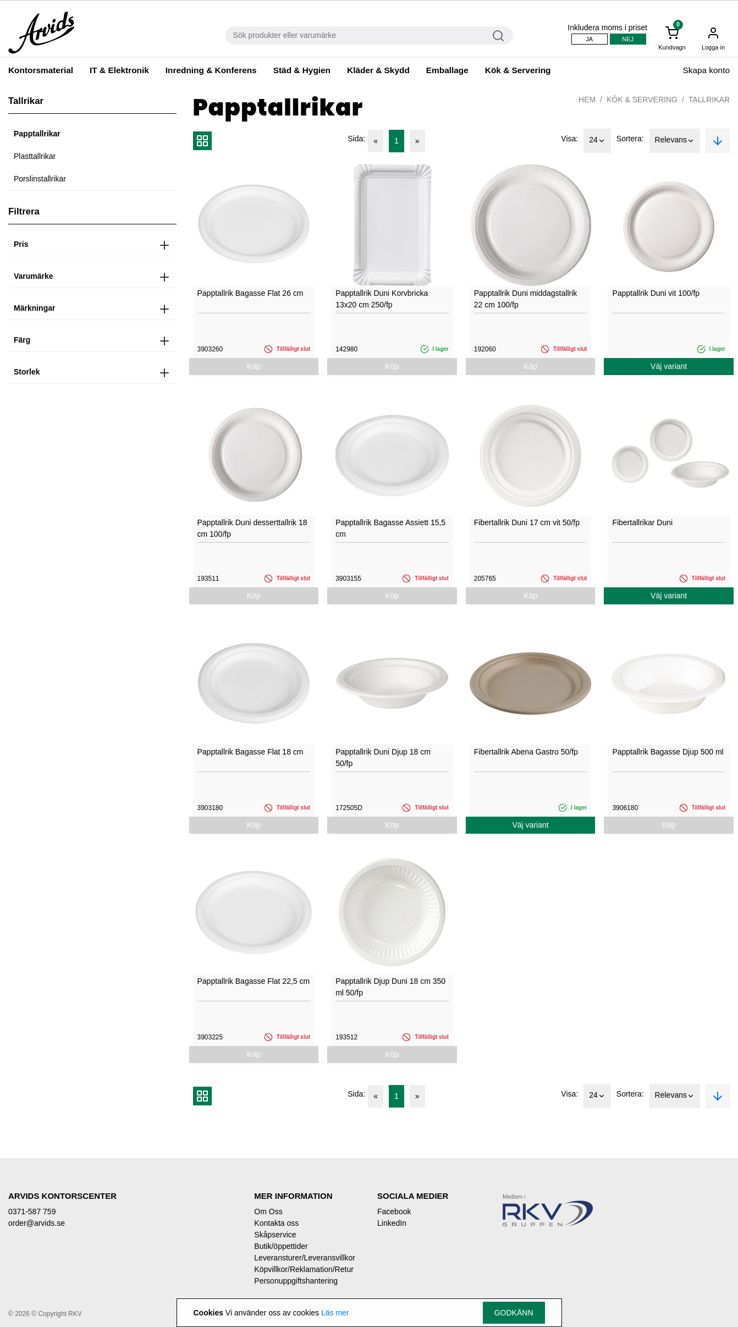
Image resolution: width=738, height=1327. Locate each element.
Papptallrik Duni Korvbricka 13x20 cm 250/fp (381, 299)
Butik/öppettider (280, 1246)
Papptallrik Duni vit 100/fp (656, 293)
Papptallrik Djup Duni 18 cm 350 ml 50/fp (390, 987)
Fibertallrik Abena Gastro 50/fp (526, 751)
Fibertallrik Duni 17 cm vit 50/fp (527, 522)
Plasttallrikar (35, 156)
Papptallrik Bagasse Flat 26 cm (250, 293)
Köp (254, 366)
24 (597, 140)
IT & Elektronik (119, 70)
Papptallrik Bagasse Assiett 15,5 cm (390, 528)
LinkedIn (391, 1223)
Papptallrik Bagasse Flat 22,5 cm (253, 981)
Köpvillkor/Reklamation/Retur (304, 1269)
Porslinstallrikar (40, 178)
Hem (587, 99)
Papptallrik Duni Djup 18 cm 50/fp (383, 757)
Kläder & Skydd (378, 70)
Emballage (447, 70)
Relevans (675, 140)
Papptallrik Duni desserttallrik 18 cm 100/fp (252, 528)
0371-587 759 (32, 1211)
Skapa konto (706, 70)
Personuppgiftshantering (296, 1280)
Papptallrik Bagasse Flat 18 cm (250, 751)
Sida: (356, 138)
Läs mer (335, 1312)
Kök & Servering (518, 70)
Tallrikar (709, 99)
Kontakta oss (276, 1223)
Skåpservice (275, 1234)
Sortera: (630, 138)
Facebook (394, 1211)
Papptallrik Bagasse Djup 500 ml (667, 751)
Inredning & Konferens (211, 70)
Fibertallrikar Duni (642, 522)
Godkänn (513, 1312)
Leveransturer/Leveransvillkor (304, 1257)
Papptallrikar (37, 133)
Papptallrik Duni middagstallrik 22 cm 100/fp (525, 299)
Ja (589, 39)
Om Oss (268, 1211)
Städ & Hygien (302, 70)
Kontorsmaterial (40, 70)
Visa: (569, 138)
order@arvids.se (36, 1223)
